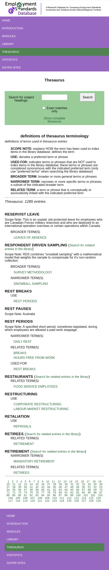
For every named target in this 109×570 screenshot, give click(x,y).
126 (76, 500)
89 (13, 495)
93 (37, 495)
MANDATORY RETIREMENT (34, 461)
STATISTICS (10, 59)
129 (98, 500)
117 (10, 500)
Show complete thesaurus (54, 120)
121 (40, 500)
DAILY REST (23, 341)
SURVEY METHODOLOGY (33, 272)
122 (47, 500)
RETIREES (21, 472)
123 (54, 500)
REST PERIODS (25, 301)
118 (18, 500)
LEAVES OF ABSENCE (30, 237)
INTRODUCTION (12, 28)
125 (69, 500)
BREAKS (20, 353)
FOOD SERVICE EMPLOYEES (36, 386)
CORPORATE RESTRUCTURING (37, 404)
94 (42, 495)
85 (89, 492)
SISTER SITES (11, 67)
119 (25, 500)
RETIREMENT (24, 444)
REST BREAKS (25, 369)
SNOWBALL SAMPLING (31, 283)
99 (71, 495)
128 (91, 500)
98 (65, 495)
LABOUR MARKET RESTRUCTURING (41, 409)
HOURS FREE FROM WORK (34, 357)
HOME (6, 20)
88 (8, 495)
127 (83, 500)
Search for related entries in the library (62, 376)
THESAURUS (10, 51)
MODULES (9, 36)
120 (32, 500)
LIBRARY (8, 44)
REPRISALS (22, 426)
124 (62, 500)
